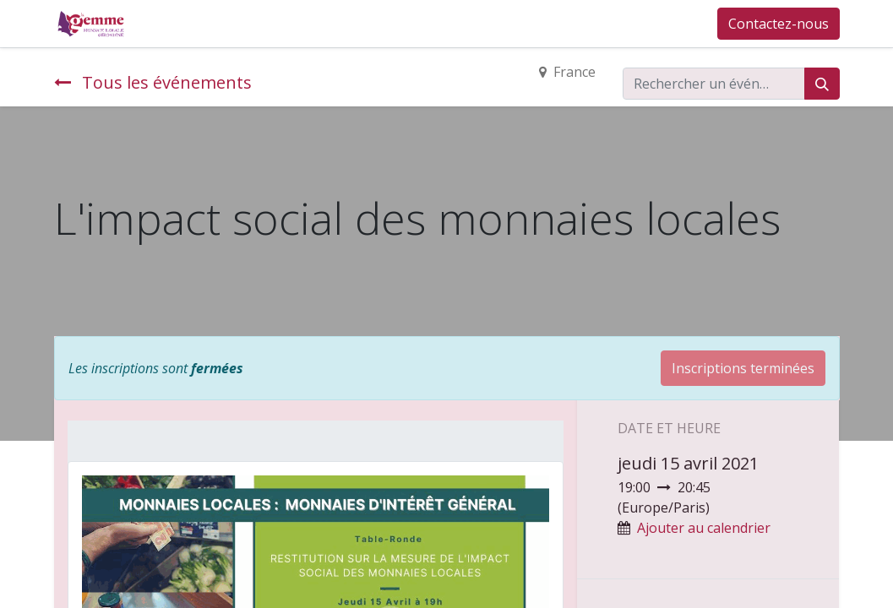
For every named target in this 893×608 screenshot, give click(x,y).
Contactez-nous (778, 23)
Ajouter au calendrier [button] (703, 527)
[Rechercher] (822, 84)
